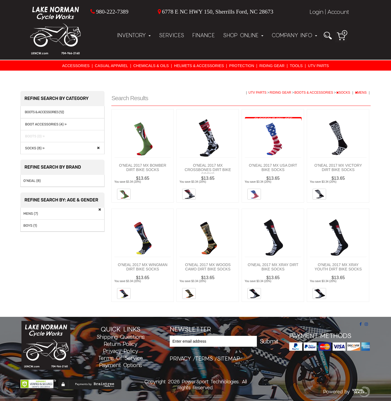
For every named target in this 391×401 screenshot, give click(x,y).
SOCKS (343, 92)
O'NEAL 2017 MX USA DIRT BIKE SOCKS (273, 167)
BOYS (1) (30, 225)
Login (316, 11)
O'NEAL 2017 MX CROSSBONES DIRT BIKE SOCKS (208, 169)
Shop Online (243, 35)
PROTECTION (241, 66)
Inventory (134, 35)
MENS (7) (30, 213)
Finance (203, 35)
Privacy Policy (120, 351)
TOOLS (296, 66)
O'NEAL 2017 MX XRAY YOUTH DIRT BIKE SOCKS (338, 267)
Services (171, 35)
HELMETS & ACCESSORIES (199, 66)
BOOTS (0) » (34, 136)
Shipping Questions (120, 336)
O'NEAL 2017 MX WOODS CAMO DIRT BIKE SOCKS (208, 267)
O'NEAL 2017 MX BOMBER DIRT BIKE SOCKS (142, 167)
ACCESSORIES (76, 66)
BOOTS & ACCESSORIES (314, 92)
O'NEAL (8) (32, 181)
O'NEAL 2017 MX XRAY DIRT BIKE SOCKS (273, 267)
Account (338, 11)
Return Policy (120, 343)
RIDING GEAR (272, 66)
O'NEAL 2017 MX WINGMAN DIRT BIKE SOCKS (143, 267)
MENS (361, 92)
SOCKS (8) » (34, 148)
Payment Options (120, 365)
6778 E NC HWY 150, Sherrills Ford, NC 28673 (217, 11)
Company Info (294, 35)
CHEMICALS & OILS (151, 66)
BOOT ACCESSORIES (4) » (45, 124)
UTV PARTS (318, 66)
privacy (180, 358)
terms (204, 358)
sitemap (228, 358)
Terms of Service (120, 358)
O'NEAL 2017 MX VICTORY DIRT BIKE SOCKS (338, 167)
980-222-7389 (112, 11)
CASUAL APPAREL (111, 66)
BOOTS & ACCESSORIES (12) (44, 112)
